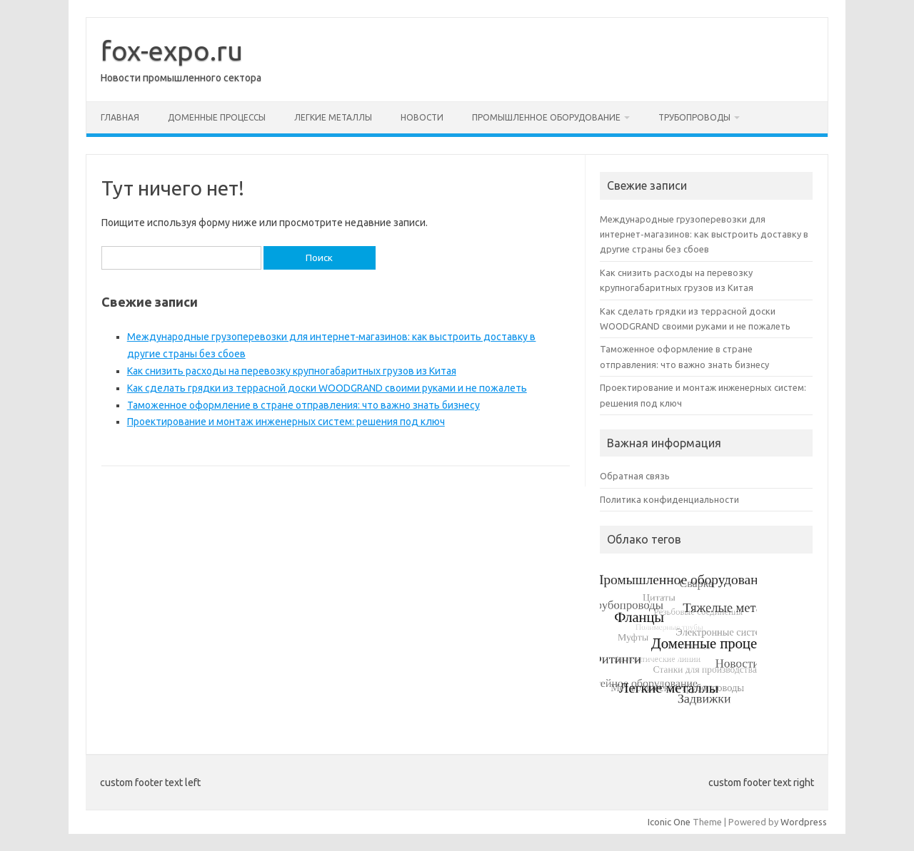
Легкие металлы (333, 117)
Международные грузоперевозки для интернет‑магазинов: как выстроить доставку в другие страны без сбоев (704, 234)
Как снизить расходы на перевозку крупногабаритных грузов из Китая (291, 371)
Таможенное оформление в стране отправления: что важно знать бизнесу (303, 405)
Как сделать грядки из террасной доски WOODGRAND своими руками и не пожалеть (327, 388)
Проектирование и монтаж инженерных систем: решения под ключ (286, 421)
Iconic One (669, 822)
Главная (120, 117)
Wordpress (803, 822)
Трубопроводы (694, 117)
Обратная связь (635, 476)
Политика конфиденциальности (669, 499)
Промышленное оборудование (546, 117)
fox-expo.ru (172, 51)
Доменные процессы (217, 117)
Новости (422, 117)
